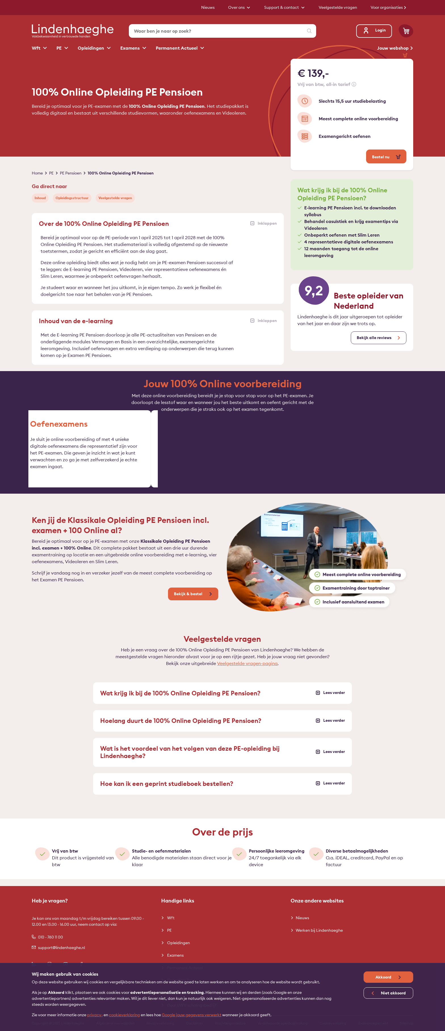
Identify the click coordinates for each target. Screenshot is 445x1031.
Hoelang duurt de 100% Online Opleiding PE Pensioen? (222, 727)
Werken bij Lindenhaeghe (319, 930)
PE (59, 48)
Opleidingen (91, 48)
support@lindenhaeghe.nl (58, 947)
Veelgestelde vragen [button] (338, 7)
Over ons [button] (236, 7)
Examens (130, 48)
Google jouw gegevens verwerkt (191, 1014)
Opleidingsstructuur (72, 198)
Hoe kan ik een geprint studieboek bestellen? (222, 790)
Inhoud (40, 198)
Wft (36, 48)
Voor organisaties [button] (387, 7)
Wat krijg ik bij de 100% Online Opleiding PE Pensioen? (222, 700)
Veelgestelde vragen (115, 198)
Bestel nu (381, 156)
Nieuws (302, 917)
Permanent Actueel (177, 48)
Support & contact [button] (282, 7)
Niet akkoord (393, 993)
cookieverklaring (124, 1014)
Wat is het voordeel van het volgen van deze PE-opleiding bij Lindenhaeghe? (222, 759)
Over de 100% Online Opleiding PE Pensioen (158, 224)
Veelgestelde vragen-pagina (247, 670)
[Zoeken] (309, 31)
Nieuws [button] (208, 7)
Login (374, 30)
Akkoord (383, 977)
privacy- (95, 1014)
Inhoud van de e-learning (158, 321)
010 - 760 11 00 (47, 937)
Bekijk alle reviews (374, 337)
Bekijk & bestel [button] (188, 600)
